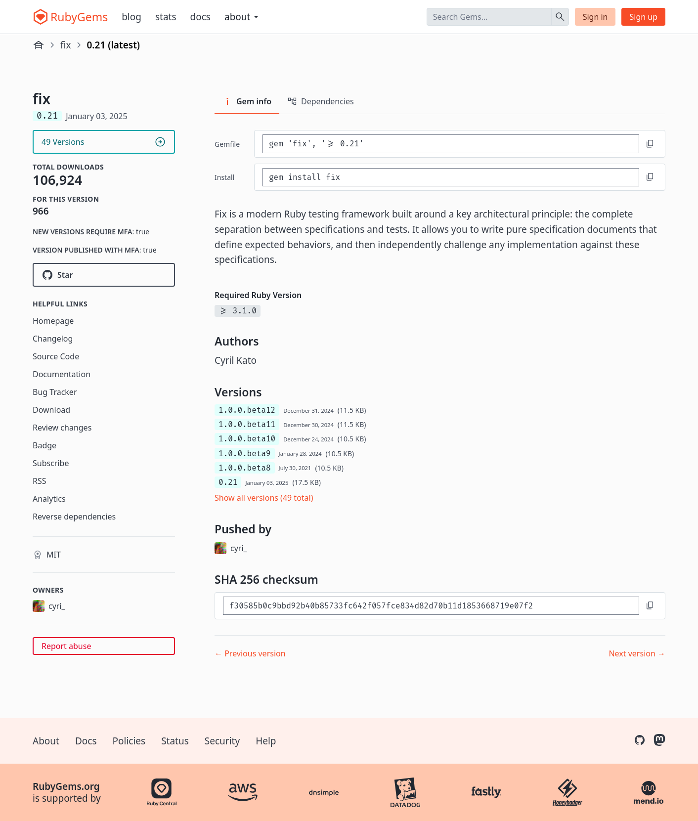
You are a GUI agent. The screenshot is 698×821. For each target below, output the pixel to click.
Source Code (56, 356)
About (46, 741)
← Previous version (250, 653)
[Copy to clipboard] (650, 144)
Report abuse (66, 646)
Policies (129, 741)
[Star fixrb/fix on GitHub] (104, 275)
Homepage (53, 320)
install (224, 177)
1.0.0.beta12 (246, 410)
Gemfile (227, 144)
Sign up (643, 16)
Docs (200, 16)
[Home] (38, 45)
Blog (131, 16)
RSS (39, 480)
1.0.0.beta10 (246, 438)
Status (175, 741)
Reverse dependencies (74, 516)
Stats (165, 16)
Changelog (53, 338)
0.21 (227, 482)
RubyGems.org (66, 786)
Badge (44, 445)
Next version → (637, 653)
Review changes (62, 427)
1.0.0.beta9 (244, 453)
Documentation (61, 374)
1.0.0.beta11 (246, 424)
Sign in (595, 16)
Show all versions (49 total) (264, 497)
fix (65, 45)
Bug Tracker (55, 392)
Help (266, 741)
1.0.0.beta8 (244, 468)
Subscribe (51, 463)
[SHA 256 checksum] (431, 606)
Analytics (49, 498)
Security (222, 741)
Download (51, 409)
